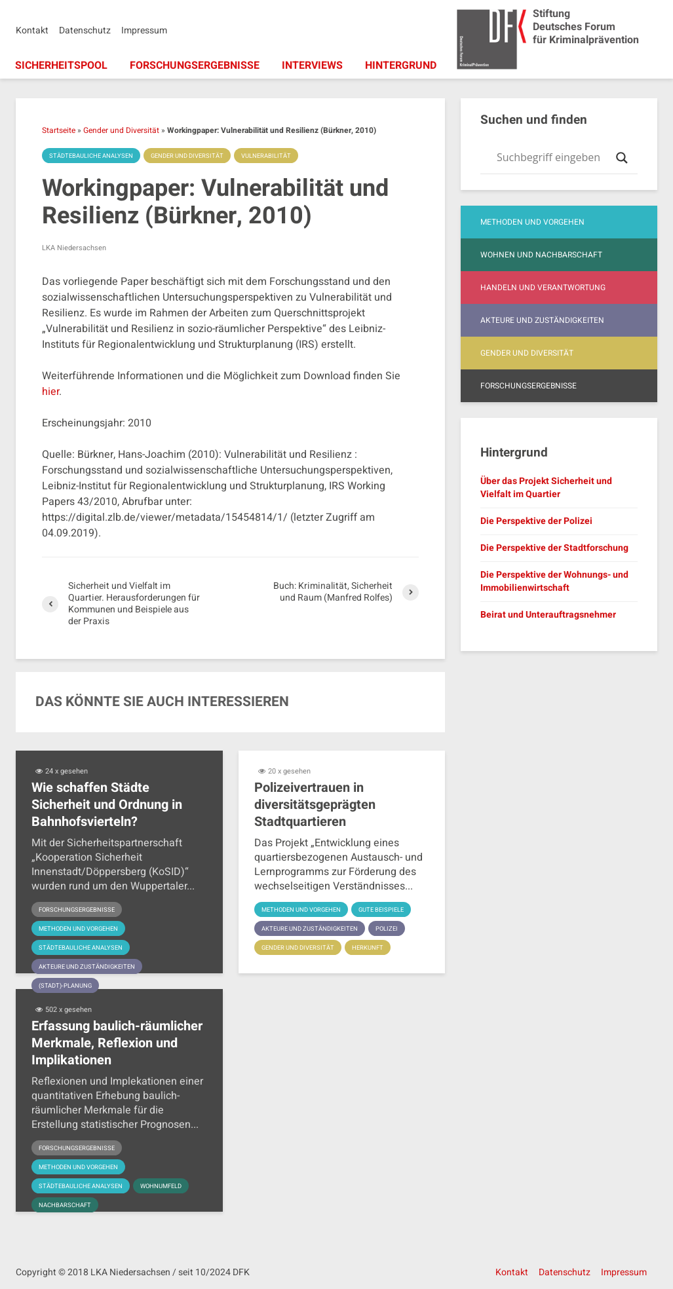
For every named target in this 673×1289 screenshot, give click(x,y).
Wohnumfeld (168, 1186)
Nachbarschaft (67, 1205)
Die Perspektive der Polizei (536, 521)
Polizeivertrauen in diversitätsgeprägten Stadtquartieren (314, 805)
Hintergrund (400, 65)
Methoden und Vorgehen (82, 928)
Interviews (312, 65)
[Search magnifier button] (622, 158)
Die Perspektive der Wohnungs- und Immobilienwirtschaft (554, 581)
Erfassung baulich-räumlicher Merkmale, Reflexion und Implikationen (116, 1043)
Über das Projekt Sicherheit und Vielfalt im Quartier (546, 487)
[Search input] (553, 158)
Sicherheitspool (61, 65)
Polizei (393, 928)
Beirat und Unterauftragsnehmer (548, 615)
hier (50, 392)
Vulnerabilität (278, 155)
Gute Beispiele (389, 909)
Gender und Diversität (121, 130)
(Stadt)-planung (66, 985)
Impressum (144, 30)
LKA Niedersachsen (74, 247)
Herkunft (373, 947)
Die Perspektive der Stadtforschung (554, 548)
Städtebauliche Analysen (94, 155)
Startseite (58, 130)
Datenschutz (85, 30)
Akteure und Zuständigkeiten (90, 966)
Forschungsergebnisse (195, 65)
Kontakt (32, 30)
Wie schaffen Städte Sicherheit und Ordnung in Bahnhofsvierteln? (106, 805)
